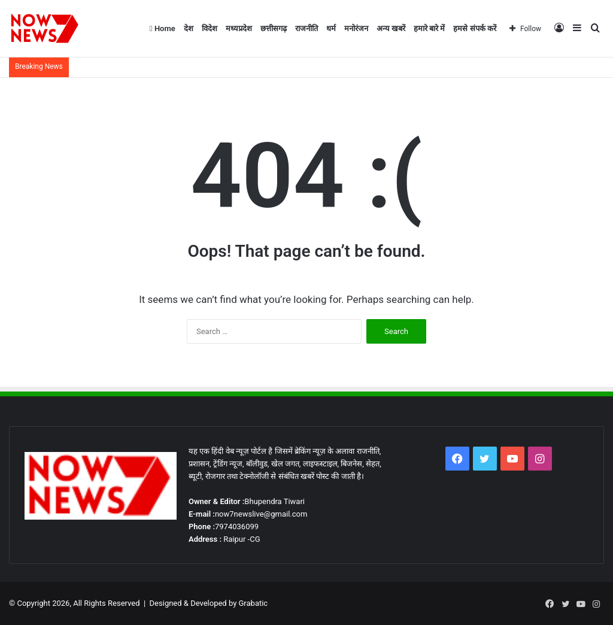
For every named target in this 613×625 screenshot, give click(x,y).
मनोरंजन (356, 28)
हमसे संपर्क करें (474, 28)
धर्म (331, 28)
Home (162, 28)
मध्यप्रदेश (239, 28)
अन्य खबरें (391, 28)
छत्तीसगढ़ (273, 28)
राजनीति (306, 28)
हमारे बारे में (429, 28)
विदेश (209, 28)
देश (188, 28)
